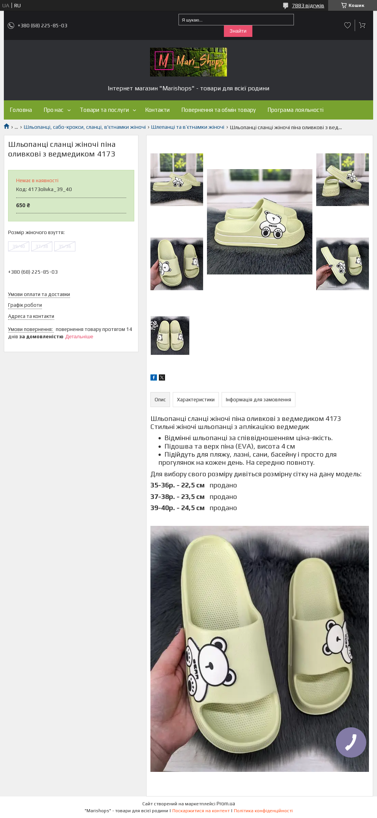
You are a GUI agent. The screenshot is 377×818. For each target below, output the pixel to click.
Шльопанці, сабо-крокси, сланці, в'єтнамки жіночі (85, 127)
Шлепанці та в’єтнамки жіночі (187, 127)
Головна (21, 109)
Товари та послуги (104, 109)
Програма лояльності (295, 109)
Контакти (157, 109)
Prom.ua (226, 803)
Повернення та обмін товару (218, 109)
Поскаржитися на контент (201, 810)
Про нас (53, 109)
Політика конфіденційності (263, 810)
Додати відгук (347, 25)
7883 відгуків (308, 5)
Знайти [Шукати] (238, 31)
